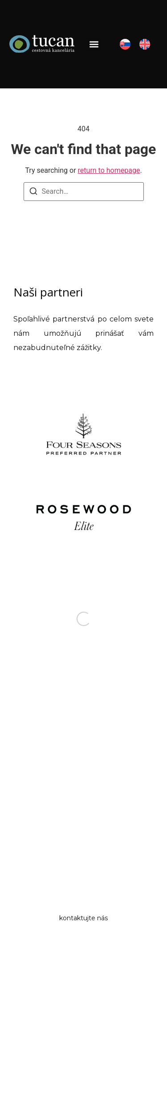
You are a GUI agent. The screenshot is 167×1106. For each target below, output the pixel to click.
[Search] (33, 192)
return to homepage (109, 170)
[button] (93, 44)
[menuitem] (125, 44)
